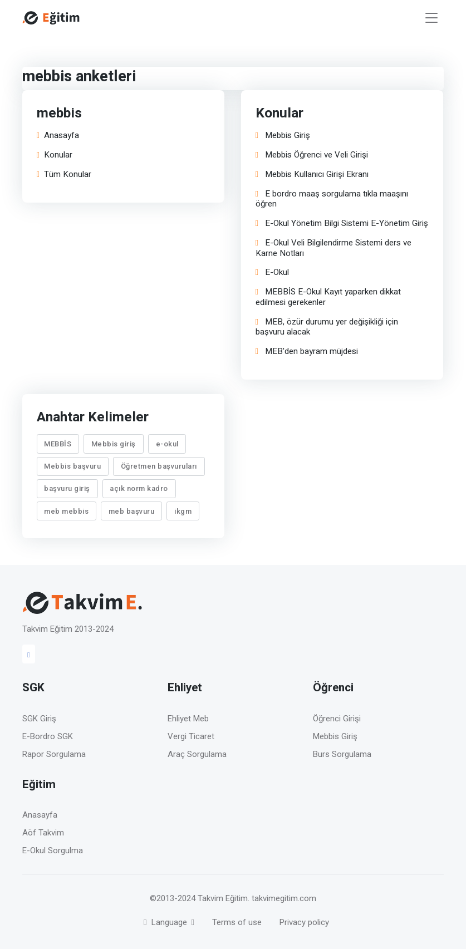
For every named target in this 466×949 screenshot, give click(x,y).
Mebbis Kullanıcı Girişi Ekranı (312, 174)
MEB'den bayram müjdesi (307, 351)
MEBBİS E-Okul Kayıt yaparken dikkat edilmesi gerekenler (328, 297)
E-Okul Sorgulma (52, 850)
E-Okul (272, 272)
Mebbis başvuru (73, 466)
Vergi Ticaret (191, 736)
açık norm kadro (139, 488)
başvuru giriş (68, 488)
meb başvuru (132, 511)
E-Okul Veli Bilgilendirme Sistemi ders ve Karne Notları (333, 248)
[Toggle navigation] (431, 18)
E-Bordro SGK (47, 736)
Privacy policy (304, 922)
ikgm (183, 511)
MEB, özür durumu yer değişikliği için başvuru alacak (327, 327)
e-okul (167, 444)
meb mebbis (67, 511)
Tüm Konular (64, 174)
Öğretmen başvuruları (159, 466)
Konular (54, 155)
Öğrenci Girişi (337, 719)
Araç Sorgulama (197, 754)
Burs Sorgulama (342, 754)
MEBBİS (58, 444)
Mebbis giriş (113, 444)
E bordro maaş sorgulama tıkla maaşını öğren (332, 199)
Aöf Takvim (43, 833)
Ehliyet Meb (188, 719)
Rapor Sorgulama (54, 754)
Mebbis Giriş (283, 135)
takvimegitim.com (284, 898)
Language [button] (166, 922)
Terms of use (237, 922)
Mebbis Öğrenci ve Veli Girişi (312, 155)
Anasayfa (58, 135)
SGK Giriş (39, 719)
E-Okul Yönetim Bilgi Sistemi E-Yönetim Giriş (342, 223)
